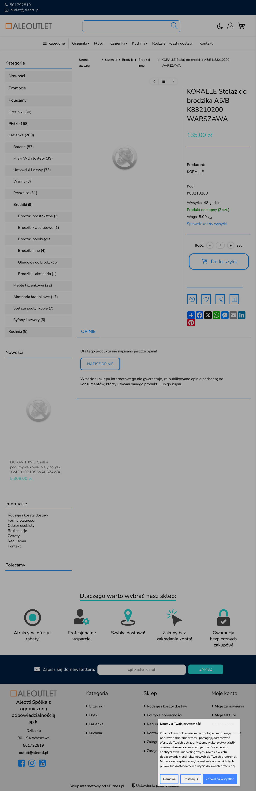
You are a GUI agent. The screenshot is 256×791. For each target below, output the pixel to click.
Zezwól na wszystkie (220, 779)
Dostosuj (189, 779)
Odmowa (169, 779)
